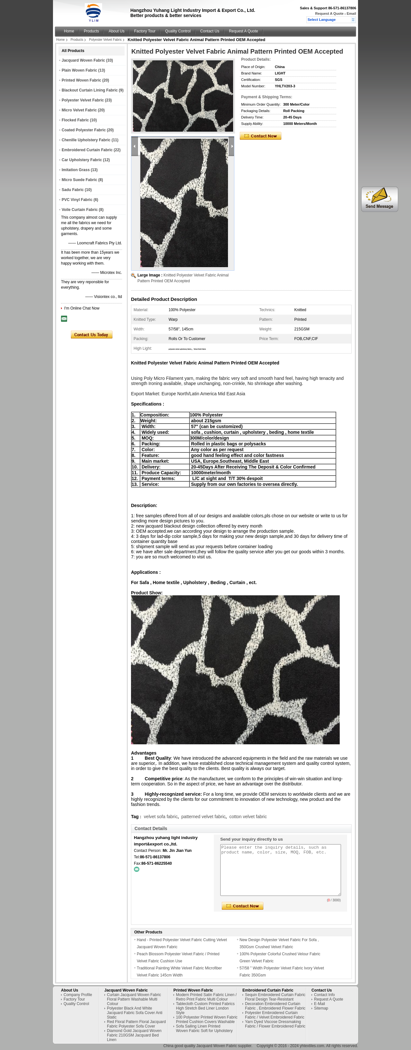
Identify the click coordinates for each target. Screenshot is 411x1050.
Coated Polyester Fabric (84, 130)
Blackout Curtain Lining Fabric (90, 90)
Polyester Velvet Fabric (105, 39)
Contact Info (324, 995)
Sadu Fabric (73, 190)
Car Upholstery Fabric (82, 160)
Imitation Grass (76, 170)
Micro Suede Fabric (79, 180)
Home (69, 31)
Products (91, 31)
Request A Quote (329, 13)
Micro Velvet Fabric (79, 110)
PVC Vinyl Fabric (77, 199)
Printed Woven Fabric (81, 80)
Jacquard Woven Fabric (83, 60)
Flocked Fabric (75, 120)
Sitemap (321, 1008)
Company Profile (78, 995)
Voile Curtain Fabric (80, 209)
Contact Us (209, 31)
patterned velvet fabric (203, 816)
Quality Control (177, 31)
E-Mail (319, 1004)
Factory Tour (144, 31)
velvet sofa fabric (161, 816)
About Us (116, 31)
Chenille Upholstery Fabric (86, 140)
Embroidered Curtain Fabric (87, 150)
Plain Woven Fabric (79, 70)
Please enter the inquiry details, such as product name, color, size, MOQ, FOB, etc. (280, 870)
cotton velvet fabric (248, 816)
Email (351, 13)
